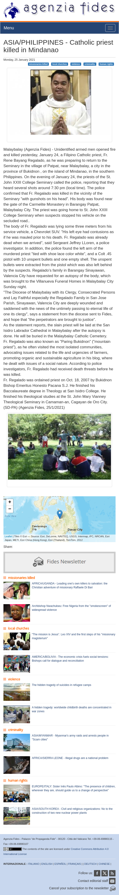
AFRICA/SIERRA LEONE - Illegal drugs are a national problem (70, 758)
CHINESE (104, 863)
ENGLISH (46, 863)
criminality (90, 64)
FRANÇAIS (74, 863)
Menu (9, 28)
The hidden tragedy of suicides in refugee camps (61, 685)
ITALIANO (33, 863)
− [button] (9, 509)
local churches (59, 64)
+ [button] (9, 502)
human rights (106, 64)
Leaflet (8, 536)
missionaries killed (38, 64)
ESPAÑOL (60, 863)
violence (76, 64)
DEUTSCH (90, 863)
